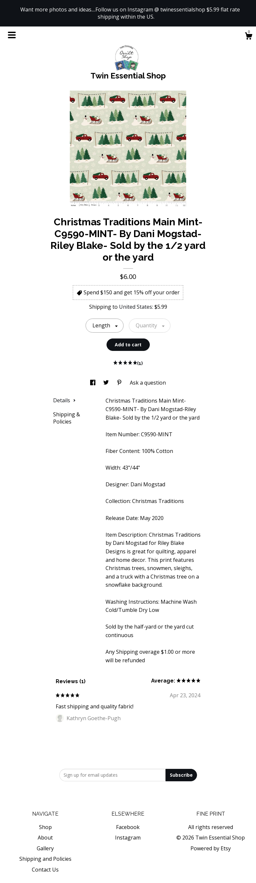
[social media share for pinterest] (120, 382)
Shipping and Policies (45, 858)
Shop (45, 827)
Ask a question (148, 382)
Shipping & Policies (66, 418)
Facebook (128, 827)
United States (135, 306)
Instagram (128, 837)
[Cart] (248, 37)
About (45, 837)
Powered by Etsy (210, 848)
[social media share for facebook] (93, 382)
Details (64, 400)
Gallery (45, 848)
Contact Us (45, 869)
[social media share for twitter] (106, 382)
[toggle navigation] (12, 35)
